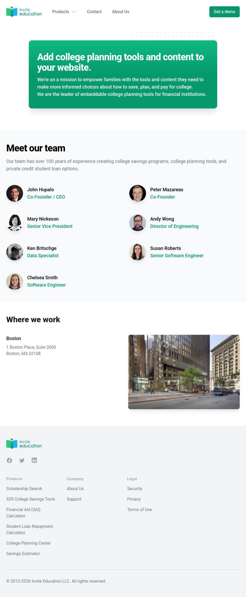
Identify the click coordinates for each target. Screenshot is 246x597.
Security (134, 488)
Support (74, 499)
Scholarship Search (24, 488)
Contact (94, 11)
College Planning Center (28, 543)
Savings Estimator (23, 553)
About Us (120, 11)
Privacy (134, 499)
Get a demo (224, 11)
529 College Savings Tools (30, 499)
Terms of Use (139, 509)
